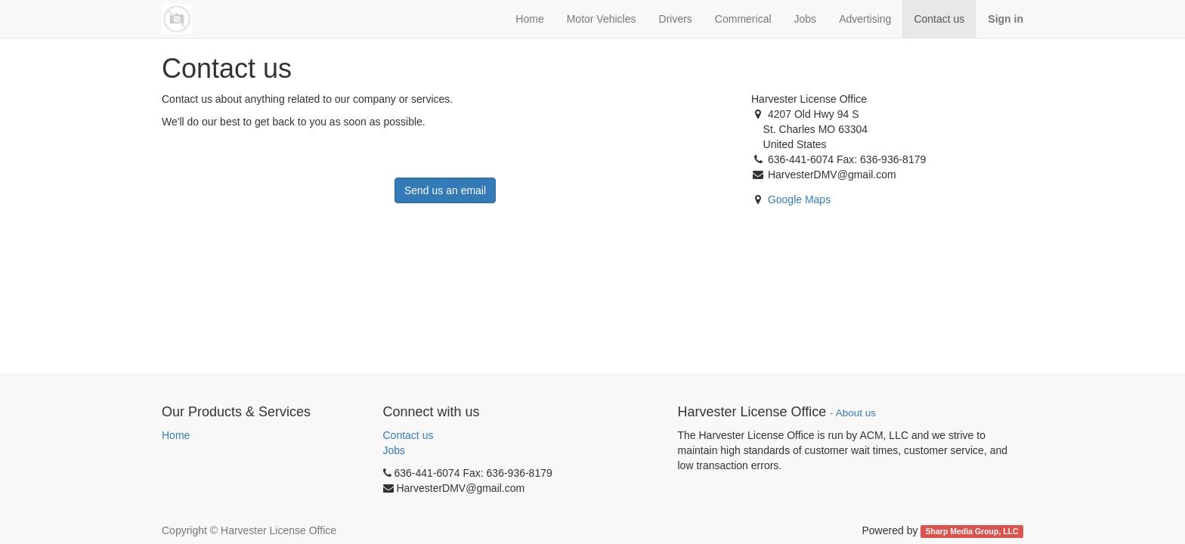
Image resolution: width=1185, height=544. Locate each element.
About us (856, 413)
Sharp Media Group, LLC (972, 531)
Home (176, 435)
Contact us (408, 435)
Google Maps (799, 199)
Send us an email (445, 190)
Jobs (394, 450)
